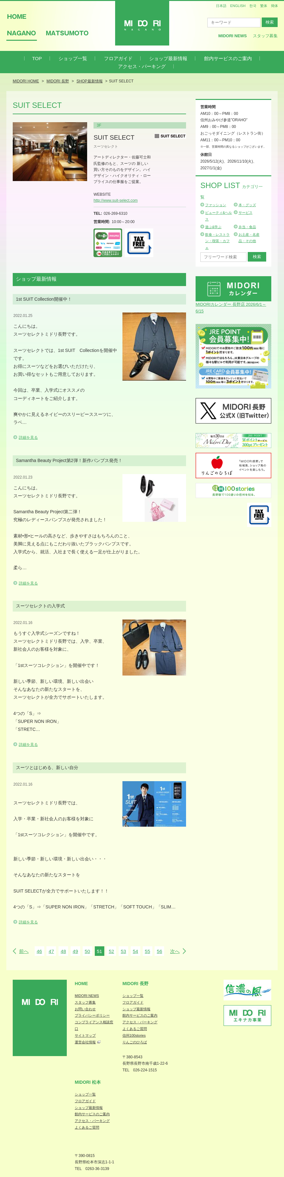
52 (111, 951)
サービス (246, 212)
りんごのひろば (134, 1042)
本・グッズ (247, 205)
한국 (252, 6)
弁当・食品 (247, 227)
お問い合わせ (85, 1009)
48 (63, 951)
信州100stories (134, 1035)
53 (123, 951)
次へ (175, 951)
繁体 (263, 6)
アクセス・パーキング (142, 66)
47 (51, 951)
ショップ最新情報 (168, 58)
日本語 (221, 6)
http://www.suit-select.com (116, 200)
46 (39, 951)
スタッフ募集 (265, 35)
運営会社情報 (85, 1042)
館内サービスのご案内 (228, 58)
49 (75, 951)
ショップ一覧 (73, 58)
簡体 (274, 6)
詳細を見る (28, 437)
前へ (24, 951)
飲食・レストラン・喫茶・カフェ (217, 241)
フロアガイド (118, 58)
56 (159, 951)
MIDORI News (232, 35)
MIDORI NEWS (87, 996)
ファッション (215, 205)
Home (81, 983)
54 (135, 951)
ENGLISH (238, 6)
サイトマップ (85, 1035)
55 (147, 951)
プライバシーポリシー (92, 1015)
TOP (37, 58)
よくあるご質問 (134, 1029)
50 (87, 951)
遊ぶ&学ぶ (213, 227)
